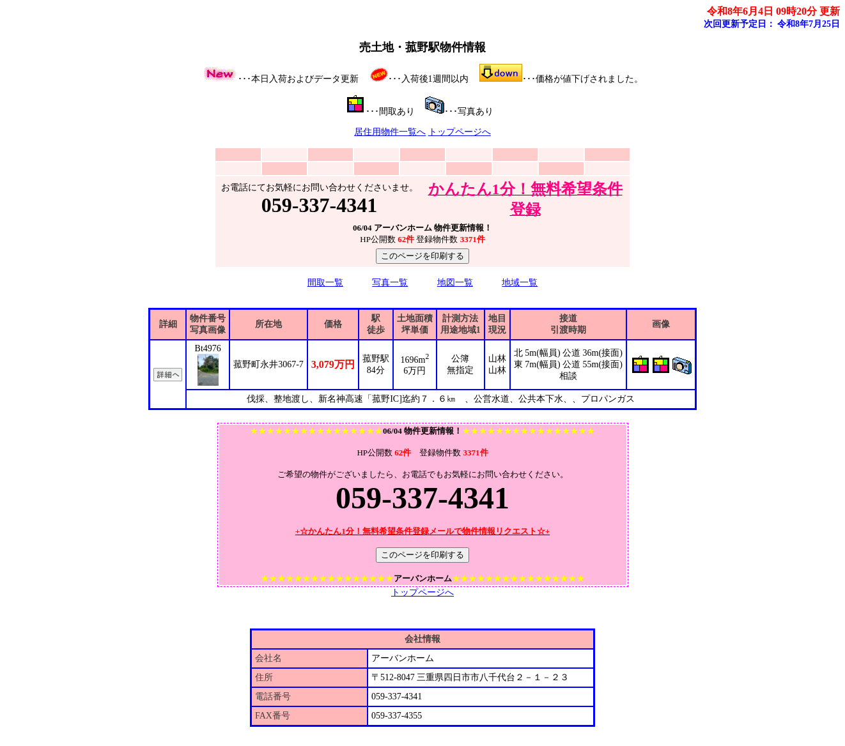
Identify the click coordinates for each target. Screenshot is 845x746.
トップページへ (459, 132)
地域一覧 (520, 282)
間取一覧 (325, 282)
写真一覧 (390, 282)
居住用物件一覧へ (390, 132)
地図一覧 (455, 282)
